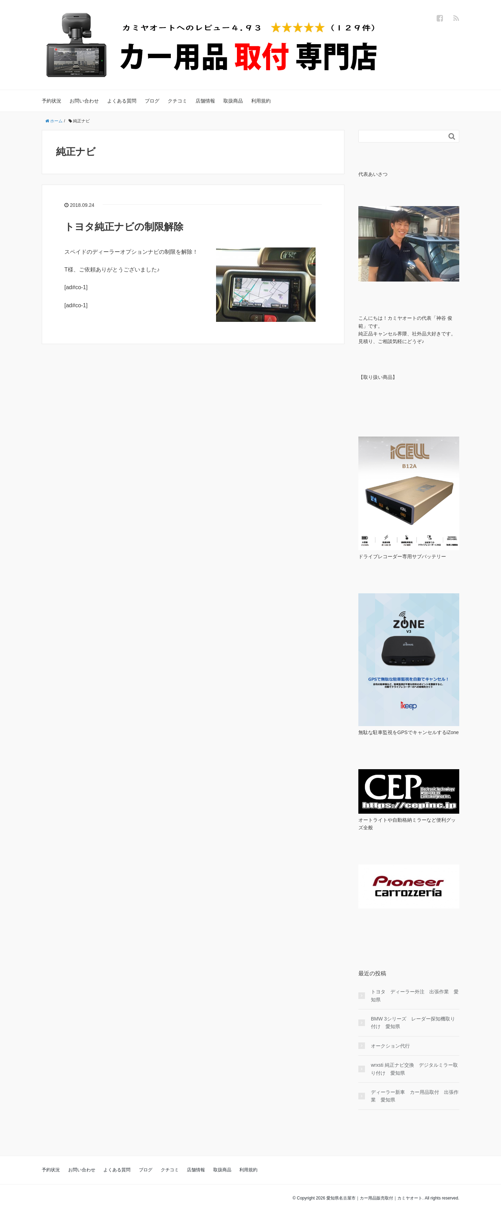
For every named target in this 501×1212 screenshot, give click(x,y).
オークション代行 (390, 1046)
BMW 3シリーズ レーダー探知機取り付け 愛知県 (413, 1022)
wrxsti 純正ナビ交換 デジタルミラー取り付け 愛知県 (414, 1068)
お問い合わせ (84, 101)
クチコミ (177, 101)
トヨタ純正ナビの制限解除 (123, 226)
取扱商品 (233, 101)
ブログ (152, 101)
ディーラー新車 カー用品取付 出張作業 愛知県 (415, 1096)
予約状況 (51, 101)
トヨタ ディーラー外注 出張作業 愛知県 (415, 995)
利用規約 (261, 101)
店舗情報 (205, 101)
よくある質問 (121, 101)
